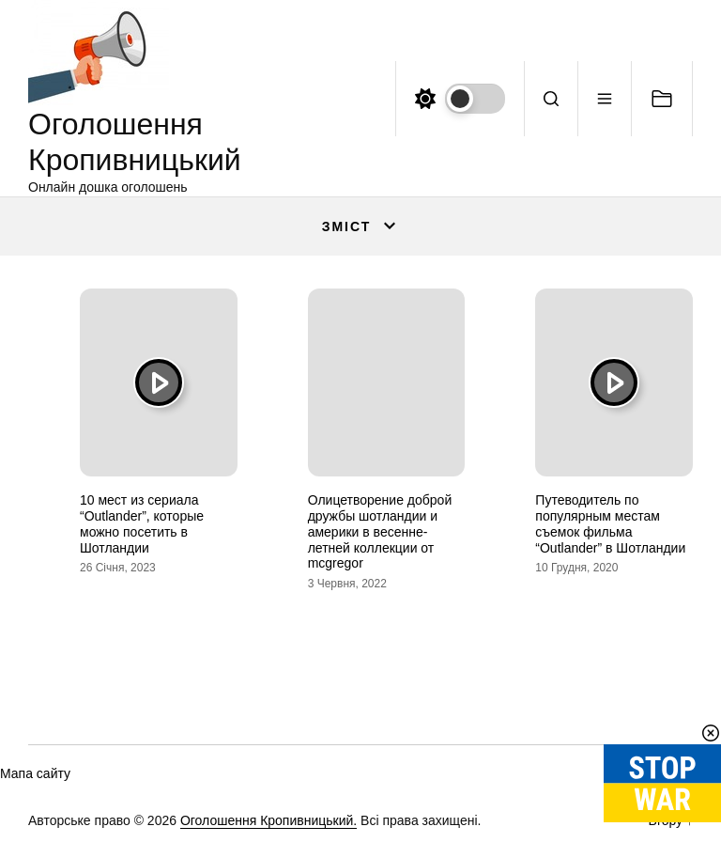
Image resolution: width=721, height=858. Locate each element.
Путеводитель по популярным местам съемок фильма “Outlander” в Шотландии (610, 523)
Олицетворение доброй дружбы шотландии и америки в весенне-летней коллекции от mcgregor (380, 531)
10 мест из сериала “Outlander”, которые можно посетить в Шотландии (142, 523)
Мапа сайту (35, 773)
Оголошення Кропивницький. (268, 820)
